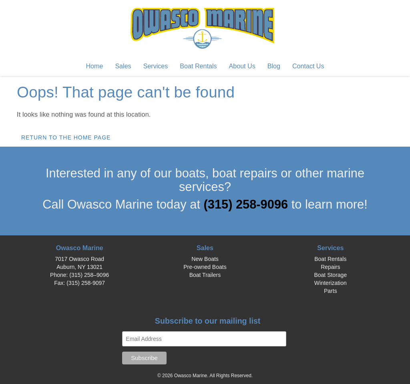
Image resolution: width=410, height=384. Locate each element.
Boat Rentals (198, 66)
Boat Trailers (205, 275)
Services (155, 66)
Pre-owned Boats (204, 267)
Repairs (330, 267)
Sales (123, 66)
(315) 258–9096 (89, 275)
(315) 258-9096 (247, 204)
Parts (330, 291)
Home (94, 66)
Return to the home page (66, 137)
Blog (273, 66)
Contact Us (308, 66)
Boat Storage (330, 275)
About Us (242, 66)
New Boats (205, 259)
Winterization (330, 283)
